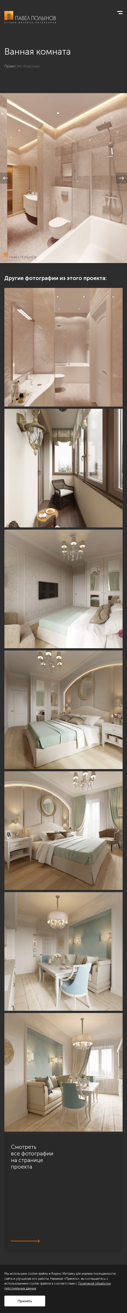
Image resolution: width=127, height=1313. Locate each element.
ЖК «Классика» (28, 66)
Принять (25, 1301)
